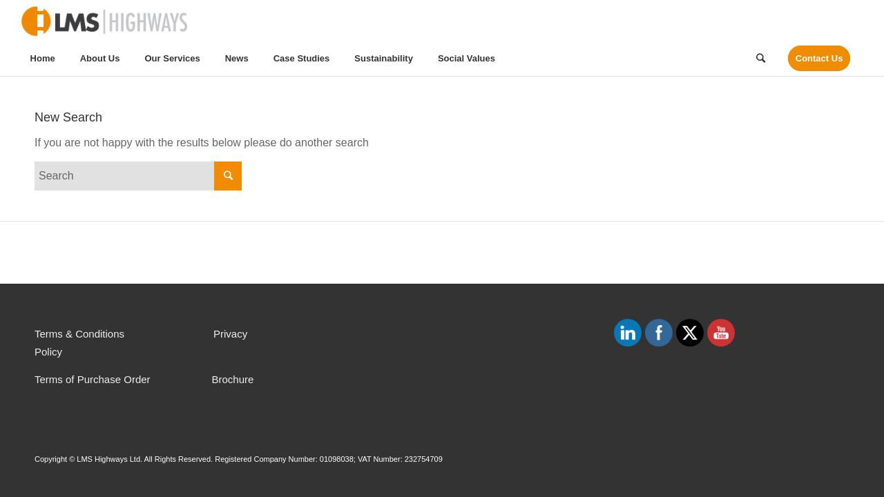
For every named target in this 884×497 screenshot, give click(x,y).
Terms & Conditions (79, 334)
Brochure (232, 379)
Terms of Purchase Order (93, 379)
